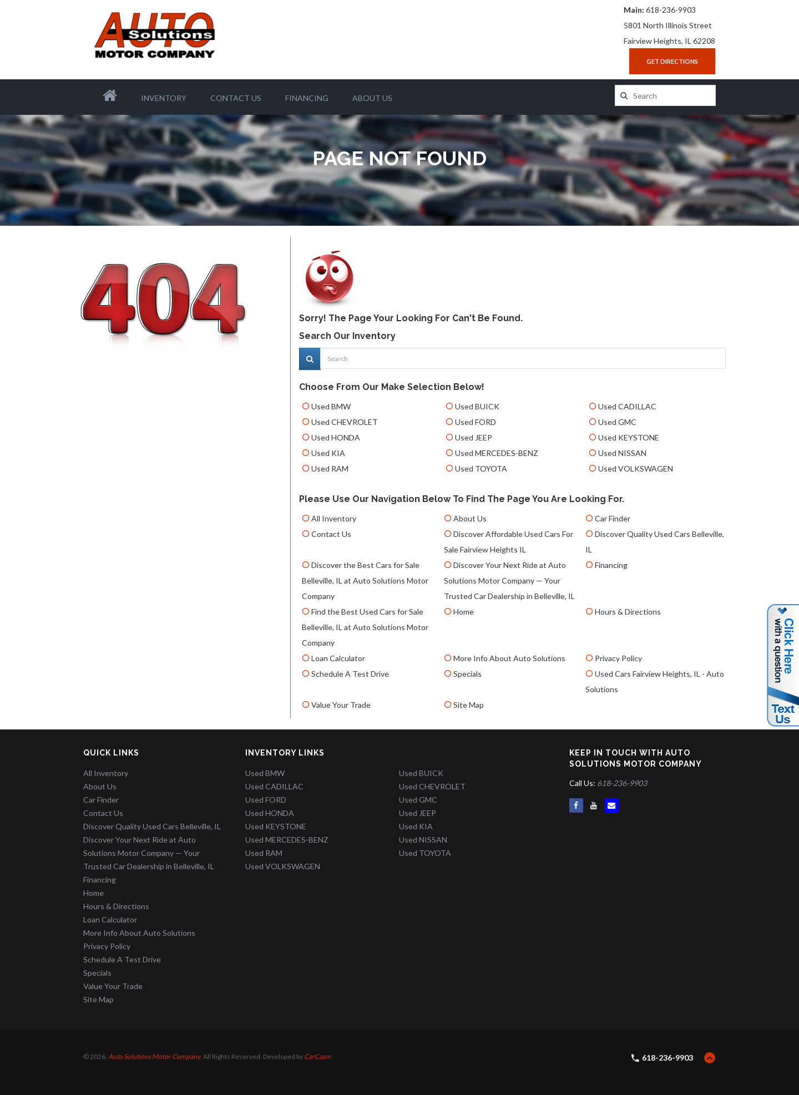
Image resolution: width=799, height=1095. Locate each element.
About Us (372, 98)
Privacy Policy (618, 658)
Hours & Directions (628, 611)
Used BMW (331, 406)
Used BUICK (477, 406)
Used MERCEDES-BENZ (496, 453)
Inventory (163, 98)
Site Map (468, 704)
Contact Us (235, 98)
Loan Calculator (338, 658)
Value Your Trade (341, 704)
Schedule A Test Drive (350, 673)
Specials (467, 673)
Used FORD (475, 422)
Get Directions (672, 61)
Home (463, 611)
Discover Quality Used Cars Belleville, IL (152, 826)
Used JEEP (473, 437)
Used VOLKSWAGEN (635, 468)
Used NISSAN (622, 453)
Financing (306, 98)
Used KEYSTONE (628, 437)
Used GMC (617, 422)
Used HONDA (335, 437)
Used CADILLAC (627, 406)
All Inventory (333, 518)
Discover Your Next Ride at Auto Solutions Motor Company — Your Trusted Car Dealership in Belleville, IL (509, 580)
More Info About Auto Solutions (509, 658)
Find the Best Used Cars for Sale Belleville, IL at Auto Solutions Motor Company (365, 627)
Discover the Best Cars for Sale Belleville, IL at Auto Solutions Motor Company (365, 580)
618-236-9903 (671, 9)
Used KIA (328, 453)
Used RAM (329, 468)
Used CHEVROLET (344, 422)
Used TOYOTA (481, 468)
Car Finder (612, 518)
